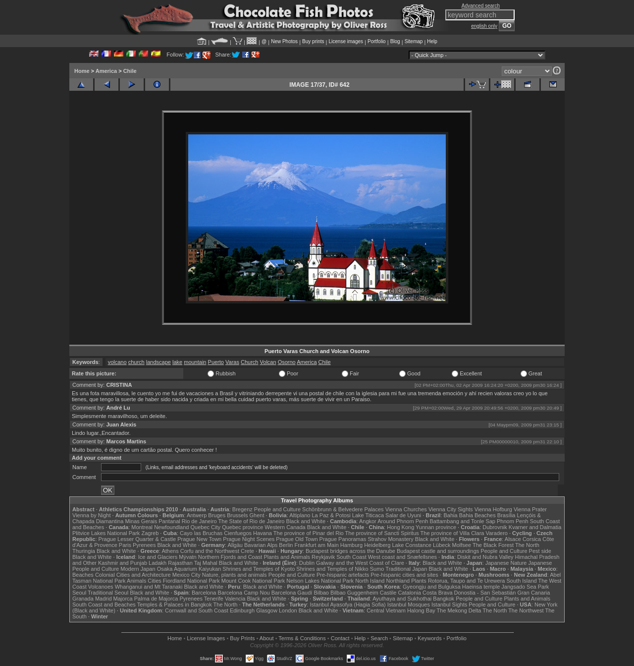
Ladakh (157, 563)
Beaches (83, 575)
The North (527, 545)
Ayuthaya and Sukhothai (401, 599)
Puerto (216, 362)
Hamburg (351, 545)
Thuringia (83, 551)
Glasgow (266, 610)
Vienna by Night (91, 515)
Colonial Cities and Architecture (133, 575)
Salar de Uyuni (403, 515)
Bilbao (321, 593)
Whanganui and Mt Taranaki (149, 587)
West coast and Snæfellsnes (402, 557)
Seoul (79, 593)
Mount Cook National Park (253, 581)
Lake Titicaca (368, 515)
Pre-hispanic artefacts (343, 575)
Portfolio (377, 41)
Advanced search (481, 5)
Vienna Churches (406, 509)
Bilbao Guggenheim (354, 593)
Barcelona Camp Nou (244, 593)
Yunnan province (436, 527)
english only (484, 26)
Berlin (286, 545)
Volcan (268, 362)
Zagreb (149, 533)
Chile (130, 71)
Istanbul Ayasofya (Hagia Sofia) (347, 604)
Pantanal (169, 521)
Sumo (377, 569)
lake (177, 362)
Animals (136, 581)
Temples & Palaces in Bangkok (174, 604)
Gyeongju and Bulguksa (432, 587)
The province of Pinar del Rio (308, 533)
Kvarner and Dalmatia (535, 527)
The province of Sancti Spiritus (382, 533)
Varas (232, 362)
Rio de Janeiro (199, 521)
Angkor (367, 521)
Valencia (235, 599)
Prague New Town (199, 539)
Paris (125, 545)
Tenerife (213, 599)
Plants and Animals (287, 557)
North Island (369, 581)
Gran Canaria (533, 593)
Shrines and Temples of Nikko (332, 569)
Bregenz (242, 509)
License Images (206, 638)
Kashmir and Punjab (122, 563)
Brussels (237, 515)
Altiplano (299, 515)
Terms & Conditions (301, 638)
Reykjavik (323, 557)
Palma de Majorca (156, 599)
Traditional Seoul (108, 593)
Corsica (532, 539)
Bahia (451, 515)
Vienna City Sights (450, 509)
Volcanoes (100, 587)
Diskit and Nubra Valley (485, 557)
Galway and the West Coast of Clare (360, 563)
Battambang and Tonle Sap (462, 521)
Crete (247, 551)
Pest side (540, 551)
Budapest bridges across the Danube (350, 551)
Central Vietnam (386, 610)
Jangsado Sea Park (525, 587)
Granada (83, 599)
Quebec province (242, 527)
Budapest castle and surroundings (438, 551)
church (136, 362)
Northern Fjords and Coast (230, 557)
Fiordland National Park (191, 581)
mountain (195, 362)
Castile (388, 593)
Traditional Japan (406, 569)
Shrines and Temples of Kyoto (258, 569)
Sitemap (414, 41)
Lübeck (441, 545)
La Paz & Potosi (331, 515)
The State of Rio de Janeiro (251, 521)
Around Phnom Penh (402, 521)
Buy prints (313, 41)
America (106, 71)
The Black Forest (493, 545)
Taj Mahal (205, 563)
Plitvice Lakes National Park (106, 533)
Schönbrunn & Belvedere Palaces (343, 509)
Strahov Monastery (390, 539)
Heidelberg (377, 545)
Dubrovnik (494, 527)
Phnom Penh (512, 521)
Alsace (513, 539)
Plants (418, 581)
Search (379, 638)
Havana (262, 533)
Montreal (142, 527)
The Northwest (526, 610)
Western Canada (284, 527)
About (267, 638)
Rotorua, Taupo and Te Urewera (466, 581)
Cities (154, 581)
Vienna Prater (530, 509)
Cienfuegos (238, 533)
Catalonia (409, 593)
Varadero (496, 533)
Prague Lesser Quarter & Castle (137, 539)
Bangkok (443, 599)
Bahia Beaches (477, 515)
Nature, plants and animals (234, 575)
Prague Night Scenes (248, 539)
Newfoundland (171, 527)
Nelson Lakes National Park (320, 581)
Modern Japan (137, 569)
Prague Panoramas (343, 539)
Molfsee (462, 545)
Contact (340, 638)
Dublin (307, 563)
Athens (169, 551)
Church (249, 362)
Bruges (216, 515)
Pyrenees (144, 545)
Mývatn (187, 557)
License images (346, 41)
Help (432, 41)
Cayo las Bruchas (201, 533)
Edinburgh (242, 610)
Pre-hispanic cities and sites (404, 575)
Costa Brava (438, 593)
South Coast (351, 557)
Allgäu (235, 545)
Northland (398, 581)
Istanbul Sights (449, 604)
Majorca (123, 599)
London (288, 610)
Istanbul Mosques (408, 604)
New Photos (284, 41)
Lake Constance (411, 545)
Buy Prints (242, 638)
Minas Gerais (141, 521)
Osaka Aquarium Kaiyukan (189, 569)
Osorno (287, 362)
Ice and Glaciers (157, 557)
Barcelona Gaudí (292, 593)
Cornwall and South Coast (196, 610)
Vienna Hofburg (493, 509)
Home (82, 71)
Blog (395, 41)
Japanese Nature (506, 563)
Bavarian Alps (260, 545)
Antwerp (197, 515)
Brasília (506, 515)
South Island (522, 581)
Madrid (103, 599)
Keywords (429, 638)
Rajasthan (180, 563)
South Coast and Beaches (104, 604)
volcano (117, 362)
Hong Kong (400, 527)
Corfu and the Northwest (209, 551)
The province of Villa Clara (452, 533)
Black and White (305, 521)
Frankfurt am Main (317, 545)
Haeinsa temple (481, 587)
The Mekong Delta (459, 610)
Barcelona (204, 593)
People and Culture (277, 509)
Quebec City (206, 527)
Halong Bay (421, 610)
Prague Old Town (296, 539)
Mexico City (186, 575)
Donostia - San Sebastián (485, 593)
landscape (158, 362)
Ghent (257, 515)
